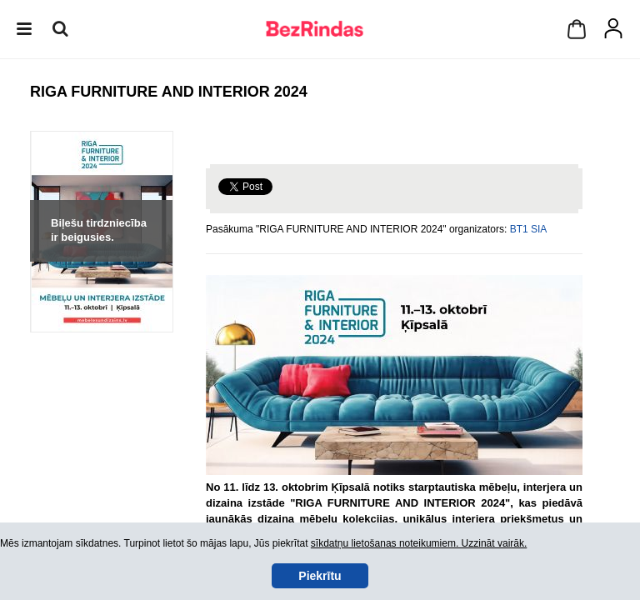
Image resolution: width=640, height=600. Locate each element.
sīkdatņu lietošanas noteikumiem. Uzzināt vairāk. (419, 543)
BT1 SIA (529, 229)
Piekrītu (319, 575)
